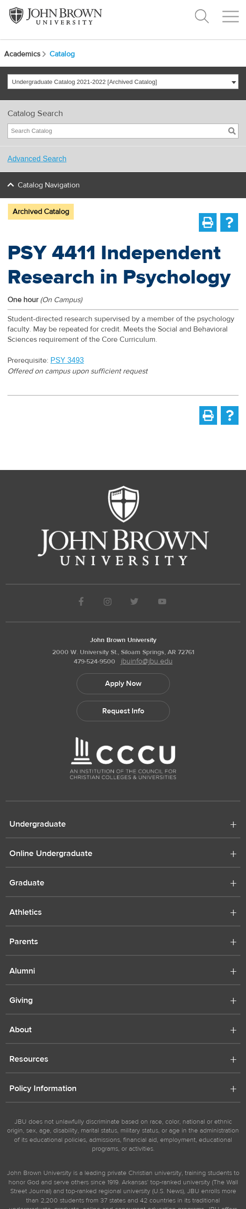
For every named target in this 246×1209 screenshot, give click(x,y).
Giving (21, 1001)
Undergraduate (37, 824)
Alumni (22, 971)
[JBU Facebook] (81, 603)
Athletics (25, 913)
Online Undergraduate (50, 854)
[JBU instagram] (107, 603)
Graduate (26, 883)
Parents (23, 942)
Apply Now (123, 683)
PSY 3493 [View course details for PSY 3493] (67, 360)
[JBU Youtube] (162, 603)
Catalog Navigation (49, 185)
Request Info (123, 711)
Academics (26, 54)
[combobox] (123, 81)
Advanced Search (36, 159)
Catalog (62, 54)
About (20, 1030)
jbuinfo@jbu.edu (147, 661)
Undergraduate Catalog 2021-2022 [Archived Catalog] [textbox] (84, 81)
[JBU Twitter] (135, 603)
